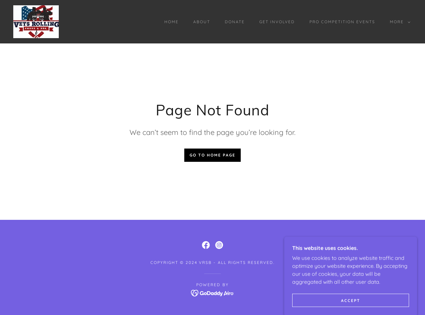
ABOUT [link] (201, 21)
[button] (399, 22)
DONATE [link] (235, 21)
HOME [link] (171, 21)
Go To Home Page (212, 155)
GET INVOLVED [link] (277, 21)
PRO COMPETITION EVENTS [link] (342, 21)
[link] (36, 21)
